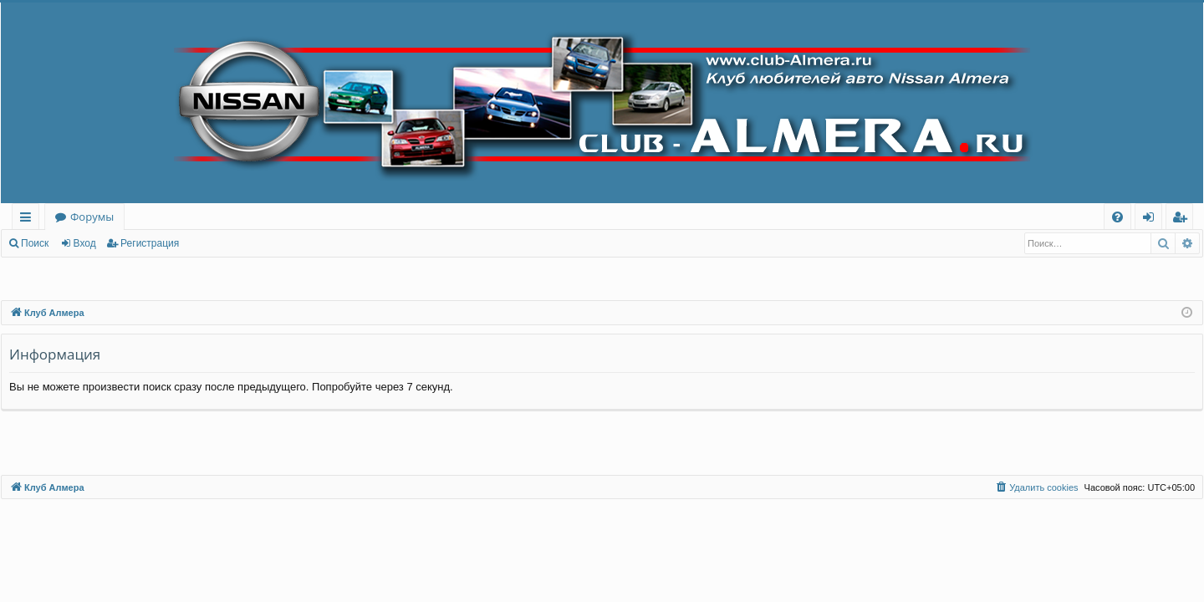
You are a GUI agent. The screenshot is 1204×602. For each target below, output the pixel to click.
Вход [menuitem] (1151, 219)
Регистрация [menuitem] (1183, 219)
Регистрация (149, 243)
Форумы (92, 216)
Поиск (34, 243)
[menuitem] (1117, 217)
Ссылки (28, 219)
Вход (85, 243)
